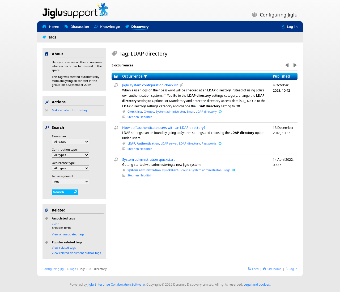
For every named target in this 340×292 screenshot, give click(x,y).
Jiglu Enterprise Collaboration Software (116, 284)
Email (190, 111)
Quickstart (170, 170)
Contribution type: (65, 149)
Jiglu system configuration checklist (150, 85)
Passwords (209, 143)
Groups (149, 111)
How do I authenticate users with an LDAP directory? (163, 127)
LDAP (131, 143)
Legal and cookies (257, 284)
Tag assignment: (63, 176)
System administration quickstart (148, 159)
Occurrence (132, 76)
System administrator (170, 111)
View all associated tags (68, 234)
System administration (144, 170)
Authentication (148, 143)
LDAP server (169, 143)
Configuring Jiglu (54, 269)
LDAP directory (206, 111)
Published (281, 76)
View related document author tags (76, 253)
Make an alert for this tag (69, 110)
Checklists (135, 111)
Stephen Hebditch (140, 117)
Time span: (59, 136)
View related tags (64, 247)
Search (58, 192)
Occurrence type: (63, 163)
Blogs (226, 170)
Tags (73, 269)
